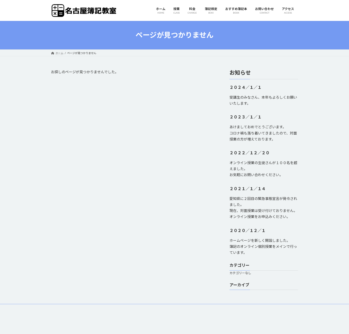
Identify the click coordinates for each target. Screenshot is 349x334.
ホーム (59, 308)
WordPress (150, 326)
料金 (88, 308)
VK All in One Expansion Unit (203, 326)
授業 (74, 308)
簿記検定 (105, 308)
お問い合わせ (155, 308)
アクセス (176, 308)
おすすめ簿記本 (128, 308)
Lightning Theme (173, 326)
